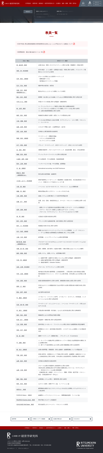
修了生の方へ (97, 4)
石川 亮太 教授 (21, 85)
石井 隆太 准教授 (22, 78)
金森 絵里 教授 (21, 127)
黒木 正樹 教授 (21, 163)
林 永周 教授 (21, 108)
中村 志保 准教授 (22, 274)
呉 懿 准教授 (21, 168)
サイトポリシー (11, 448)
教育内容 (35, 427)
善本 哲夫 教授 (21, 383)
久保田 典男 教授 (22, 159)
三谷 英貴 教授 (21, 324)
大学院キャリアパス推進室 (39, 419)
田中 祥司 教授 (21, 221)
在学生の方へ (97, 2)
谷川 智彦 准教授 (22, 231)
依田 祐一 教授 (21, 389)
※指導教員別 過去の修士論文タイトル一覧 (30, 52)
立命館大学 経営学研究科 (10, 3)
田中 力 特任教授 (22, 225)
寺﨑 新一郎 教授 (22, 248)
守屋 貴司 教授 (21, 355)
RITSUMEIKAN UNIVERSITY (86, 444)
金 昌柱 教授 (21, 150)
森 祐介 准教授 (21, 349)
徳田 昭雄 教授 (21, 253)
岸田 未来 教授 (21, 131)
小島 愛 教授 (21, 186)
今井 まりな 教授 (21, 101)
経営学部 (14, 419)
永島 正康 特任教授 (22, 267)
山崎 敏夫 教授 (21, 361)
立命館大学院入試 (57, 419)
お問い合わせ (83, 5)
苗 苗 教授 (20, 336)
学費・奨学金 (75, 427)
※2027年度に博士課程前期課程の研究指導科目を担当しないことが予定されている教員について (45, 44)
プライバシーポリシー (23, 448)
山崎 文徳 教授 (21, 370)
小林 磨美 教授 (21, 196)
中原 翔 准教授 (21, 260)
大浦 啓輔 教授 (21, 121)
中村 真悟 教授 (21, 280)
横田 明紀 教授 (21, 379)
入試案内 (59, 427)
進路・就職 (66, 427)
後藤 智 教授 (21, 191)
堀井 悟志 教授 (21, 315)
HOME (5, 8)
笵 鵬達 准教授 (21, 298)
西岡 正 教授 (21, 286)
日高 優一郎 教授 (22, 304)
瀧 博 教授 (20, 216)
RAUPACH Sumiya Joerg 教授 (25, 400)
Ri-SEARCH (76, 419)
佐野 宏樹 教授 (21, 209)
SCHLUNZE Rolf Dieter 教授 (25, 404)
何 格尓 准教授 (21, 310)
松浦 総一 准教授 (22, 319)
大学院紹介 (27, 427)
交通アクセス (90, 5)
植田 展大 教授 (21, 115)
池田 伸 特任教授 (22, 70)
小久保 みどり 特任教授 (24, 181)
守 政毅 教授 (21, 342)
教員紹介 (11, 8)
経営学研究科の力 (50, 427)
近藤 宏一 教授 (21, 201)
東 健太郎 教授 (21, 65)
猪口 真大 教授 (21, 97)
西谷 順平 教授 (21, 292)
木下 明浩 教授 (21, 145)
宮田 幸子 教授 (21, 330)
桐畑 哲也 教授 (21, 154)
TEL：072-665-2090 (34, 445)
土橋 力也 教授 (21, 237)
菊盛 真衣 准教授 (22, 138)
